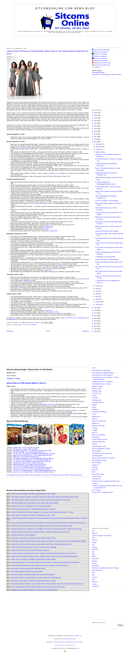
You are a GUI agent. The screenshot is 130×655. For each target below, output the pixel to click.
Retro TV (94, 432)
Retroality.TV (95, 437)
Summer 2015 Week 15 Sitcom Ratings (106, 259)
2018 (95, 134)
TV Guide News (96, 393)
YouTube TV (95, 586)
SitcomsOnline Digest (98, 72)
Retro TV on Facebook (98, 435)
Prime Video (95, 565)
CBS (93, 538)
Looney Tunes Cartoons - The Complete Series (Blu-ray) (29, 469)
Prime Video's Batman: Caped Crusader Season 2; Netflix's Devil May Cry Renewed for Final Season (40, 500)
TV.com (94, 414)
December (99, 144)
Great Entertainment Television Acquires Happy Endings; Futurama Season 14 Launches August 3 (40, 565)
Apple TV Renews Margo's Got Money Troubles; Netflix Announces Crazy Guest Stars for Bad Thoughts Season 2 (44, 556)
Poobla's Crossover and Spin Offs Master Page (106, 481)
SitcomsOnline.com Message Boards (103, 373)
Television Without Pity (98, 442)
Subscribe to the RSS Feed (102, 65)
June (97, 291)
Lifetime (25, 324)
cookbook (74, 410)
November (99, 147)
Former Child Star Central (99, 439)
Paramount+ (95, 558)
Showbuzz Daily (96, 391)
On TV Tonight (96, 490)
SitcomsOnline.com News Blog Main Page (68, 642)
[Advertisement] (65, 41)
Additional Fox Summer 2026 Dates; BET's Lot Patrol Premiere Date (31, 506)
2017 (95, 136)
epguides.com (96, 416)
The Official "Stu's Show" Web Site (102, 453)
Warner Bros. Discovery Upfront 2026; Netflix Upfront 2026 (28, 568)
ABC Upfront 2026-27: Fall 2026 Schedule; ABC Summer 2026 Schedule (32, 574)
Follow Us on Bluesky (100, 56)
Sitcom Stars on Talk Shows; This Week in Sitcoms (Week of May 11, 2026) (33, 580)
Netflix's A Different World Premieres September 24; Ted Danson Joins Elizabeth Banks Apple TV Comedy (42, 512)
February (98, 301)
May (97, 294)
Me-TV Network (96, 462)
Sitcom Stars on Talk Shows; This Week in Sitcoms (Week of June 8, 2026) (33, 494)
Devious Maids (16, 324)
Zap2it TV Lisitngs (97, 386)
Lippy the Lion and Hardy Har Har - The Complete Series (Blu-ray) (32, 455)
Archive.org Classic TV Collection (101, 535)
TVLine (94, 395)
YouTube (94, 584)
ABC (93, 531)
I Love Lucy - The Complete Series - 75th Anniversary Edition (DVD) (33, 467)
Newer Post (10, 331)
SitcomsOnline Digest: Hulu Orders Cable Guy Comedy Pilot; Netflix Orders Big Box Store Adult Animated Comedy (44, 497)
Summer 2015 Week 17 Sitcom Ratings (106, 200)
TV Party (94, 444)
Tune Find (95, 467)
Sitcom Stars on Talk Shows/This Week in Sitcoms (106, 74)
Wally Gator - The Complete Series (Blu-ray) (26, 456)
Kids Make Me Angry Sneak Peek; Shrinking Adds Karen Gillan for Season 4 (33, 509)
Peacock (94, 561)
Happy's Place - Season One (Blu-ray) (24, 447)
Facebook (13, 319)
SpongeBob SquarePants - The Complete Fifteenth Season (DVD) (32, 450)
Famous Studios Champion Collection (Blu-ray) (26, 466)
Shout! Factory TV (97, 570)
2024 (95, 118)
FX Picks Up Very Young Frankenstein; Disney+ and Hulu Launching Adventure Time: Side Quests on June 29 (43, 553)
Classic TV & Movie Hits (99, 421)
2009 (95, 321)
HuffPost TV (95, 423)
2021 (95, 126)
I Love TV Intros (96, 476)
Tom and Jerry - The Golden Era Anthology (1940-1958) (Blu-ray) (32, 453)
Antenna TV (95, 465)
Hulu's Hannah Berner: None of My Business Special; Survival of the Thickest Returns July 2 (38, 587)
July (97, 288)
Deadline (94, 405)
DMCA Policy (71, 645)
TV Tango (95, 428)
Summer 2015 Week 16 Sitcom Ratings (106, 231)
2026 (95, 112)
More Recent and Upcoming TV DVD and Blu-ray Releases (24, 475)
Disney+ (94, 542)
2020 (95, 128)
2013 (95, 310)
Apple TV (94, 533)
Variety (94, 407)
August (98, 286)
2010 (95, 318)
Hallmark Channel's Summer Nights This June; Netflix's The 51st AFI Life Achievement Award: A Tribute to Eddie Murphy (46, 529)
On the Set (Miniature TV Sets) (101, 448)
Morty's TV (95, 418)
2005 (95, 331)
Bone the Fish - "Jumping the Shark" (102, 492)
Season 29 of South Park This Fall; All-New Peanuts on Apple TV (30, 550)
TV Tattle (94, 430)
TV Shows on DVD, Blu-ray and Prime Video (55, 475)
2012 (95, 313)
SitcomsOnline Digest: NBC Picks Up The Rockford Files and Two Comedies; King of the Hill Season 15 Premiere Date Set (47, 584)
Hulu (93, 552)
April (97, 296)
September (99, 152)
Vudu (93, 579)
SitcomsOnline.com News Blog (65, 8)
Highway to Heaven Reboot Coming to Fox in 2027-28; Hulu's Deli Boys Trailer (34, 590)
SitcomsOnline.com (68, 638)
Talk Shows (32, 324)
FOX (93, 545)
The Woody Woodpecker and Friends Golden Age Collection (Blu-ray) (33, 458)
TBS (93, 572)
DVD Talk (94, 469)
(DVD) (37, 447)
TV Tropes (95, 483)
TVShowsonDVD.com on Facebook (102, 381)
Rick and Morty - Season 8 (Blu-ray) (23, 449)
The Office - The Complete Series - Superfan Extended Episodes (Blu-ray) (34, 470)
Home (48, 331)
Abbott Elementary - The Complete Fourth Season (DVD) (29, 464)
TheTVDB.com (96, 479)
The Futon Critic (96, 400)
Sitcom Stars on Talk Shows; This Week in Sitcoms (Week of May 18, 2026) (33, 559)
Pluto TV (94, 563)
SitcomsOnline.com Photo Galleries (102, 375)
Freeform (94, 547)
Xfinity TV (95, 582)
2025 (95, 115)
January (98, 304)
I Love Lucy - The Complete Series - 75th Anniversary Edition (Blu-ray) (33, 472)
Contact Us (96, 67)
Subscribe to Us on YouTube (102, 63)
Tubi (93, 575)
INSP (93, 472)
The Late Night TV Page (99, 460)
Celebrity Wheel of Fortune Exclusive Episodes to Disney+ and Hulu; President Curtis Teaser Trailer (40, 532)
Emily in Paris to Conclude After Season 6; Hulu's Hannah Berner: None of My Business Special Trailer (41, 544)
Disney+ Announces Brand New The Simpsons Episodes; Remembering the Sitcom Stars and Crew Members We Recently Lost (48, 523)
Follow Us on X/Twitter (100, 54)
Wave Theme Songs (98, 474)
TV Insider (95, 398)
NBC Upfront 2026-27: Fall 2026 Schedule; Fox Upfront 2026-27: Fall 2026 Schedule (36, 577)
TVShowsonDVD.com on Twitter (101, 384)
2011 (95, 315)
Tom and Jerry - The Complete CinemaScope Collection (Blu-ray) (32, 461)
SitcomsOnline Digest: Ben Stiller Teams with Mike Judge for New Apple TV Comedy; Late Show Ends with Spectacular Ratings (48, 541)
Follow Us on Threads (100, 58)
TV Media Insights (97, 455)
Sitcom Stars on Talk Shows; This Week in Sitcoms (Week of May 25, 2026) (33, 538)
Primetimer (95, 409)
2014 (95, 307)
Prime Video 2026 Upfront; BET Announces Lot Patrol (27, 571)
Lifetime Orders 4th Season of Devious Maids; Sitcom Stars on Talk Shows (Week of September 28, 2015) (47, 52)
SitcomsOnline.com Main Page (101, 370)
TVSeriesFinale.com (98, 402)
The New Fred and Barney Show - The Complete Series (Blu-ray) (32, 460)
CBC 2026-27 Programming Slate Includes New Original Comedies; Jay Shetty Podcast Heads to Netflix (41, 526)
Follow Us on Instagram (101, 60)
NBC (93, 554)
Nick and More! (96, 451)
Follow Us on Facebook (101, 52)
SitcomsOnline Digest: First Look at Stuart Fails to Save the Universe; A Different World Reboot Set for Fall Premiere (45, 562)
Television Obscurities (98, 425)
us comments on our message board (76, 318)
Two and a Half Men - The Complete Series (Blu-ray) (28, 452)
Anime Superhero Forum (99, 446)
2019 (95, 131)
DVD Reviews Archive (75, 475)
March (98, 299)
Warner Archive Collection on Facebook (103, 458)
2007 (95, 326)
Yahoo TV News (96, 388)
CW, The (94, 540)
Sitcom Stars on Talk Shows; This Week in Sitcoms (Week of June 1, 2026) (33, 515)
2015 (95, 142)
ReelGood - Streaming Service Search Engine (105, 568)
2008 (95, 323)
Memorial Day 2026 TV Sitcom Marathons (23, 535)
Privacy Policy (60, 645)
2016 (95, 139)
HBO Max (95, 549)
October (98, 149)
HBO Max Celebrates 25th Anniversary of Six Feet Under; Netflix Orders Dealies (34, 503)
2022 (95, 123)
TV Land (94, 577)
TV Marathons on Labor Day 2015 (105, 257)
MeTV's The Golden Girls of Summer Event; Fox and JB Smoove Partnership (33, 547)
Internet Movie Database (99, 411)
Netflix (94, 556)
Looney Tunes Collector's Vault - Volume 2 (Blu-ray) (28, 463)
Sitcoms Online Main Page (100, 49)
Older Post (86, 331)
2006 (95, 329)
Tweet (8, 319)
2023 (95, 120)
